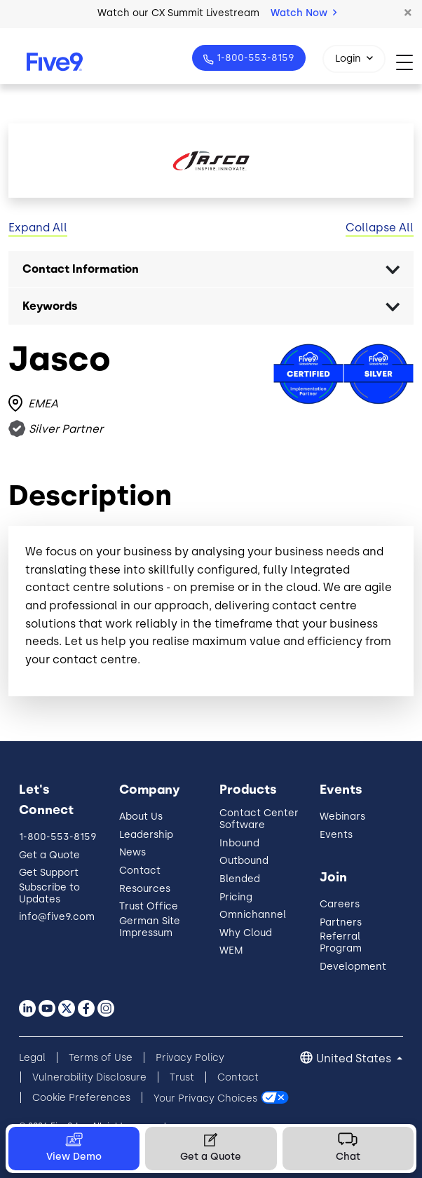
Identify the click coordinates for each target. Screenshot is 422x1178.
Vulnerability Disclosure (89, 1077)
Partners (341, 922)
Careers (340, 904)
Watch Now (303, 13)
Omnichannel (252, 915)
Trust (182, 1077)
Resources (144, 889)
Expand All (37, 227)
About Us (141, 816)
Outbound (243, 861)
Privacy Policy (190, 1058)
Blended (239, 879)
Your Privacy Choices (205, 1098)
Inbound (239, 843)
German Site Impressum (149, 927)
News (132, 852)
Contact (140, 870)
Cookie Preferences (81, 1098)
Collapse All (380, 227)
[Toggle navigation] (409, 62)
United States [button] (355, 1058)
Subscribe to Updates (49, 893)
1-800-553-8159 (254, 58)
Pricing (235, 897)
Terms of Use (100, 1058)
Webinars (342, 816)
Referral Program (341, 942)
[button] (407, 13)
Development (353, 967)
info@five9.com (57, 917)
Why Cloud (245, 933)
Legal (32, 1058)
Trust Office (148, 906)
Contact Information (80, 269)
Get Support (49, 873)
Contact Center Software (259, 819)
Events (336, 835)
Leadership (146, 835)
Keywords (50, 306)
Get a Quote (49, 855)
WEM (231, 950)
